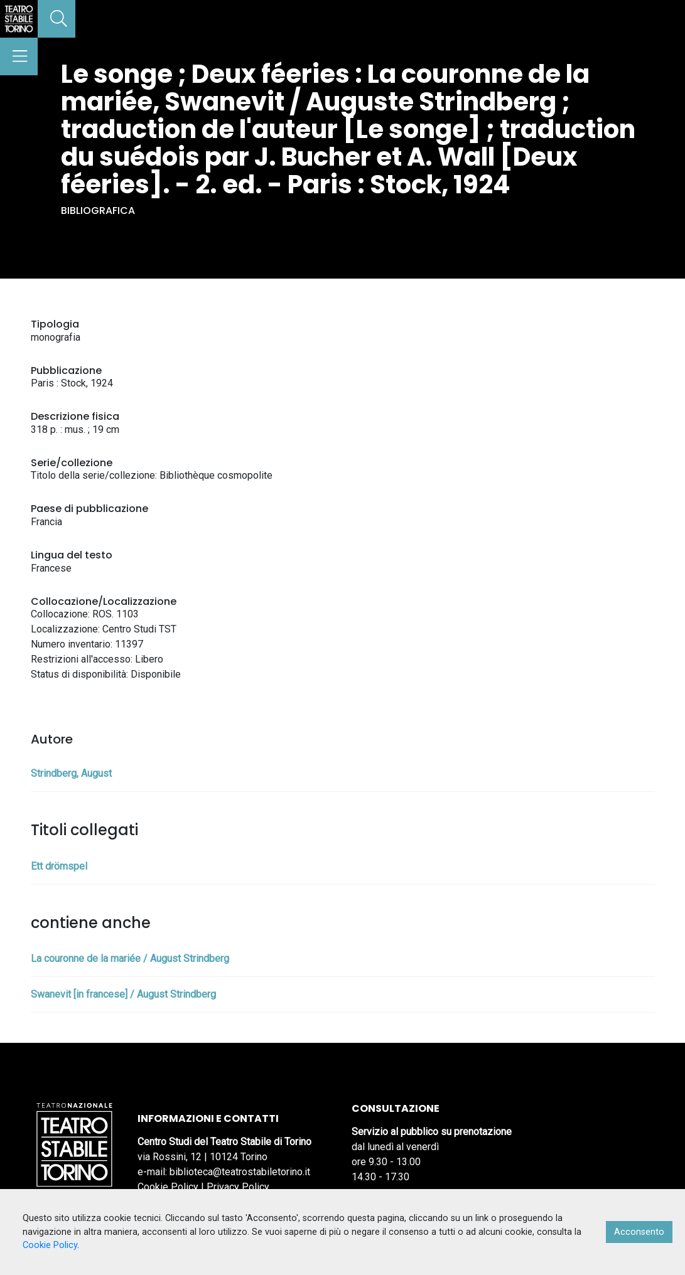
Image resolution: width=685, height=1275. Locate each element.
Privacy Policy (238, 1187)
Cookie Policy (168, 1187)
